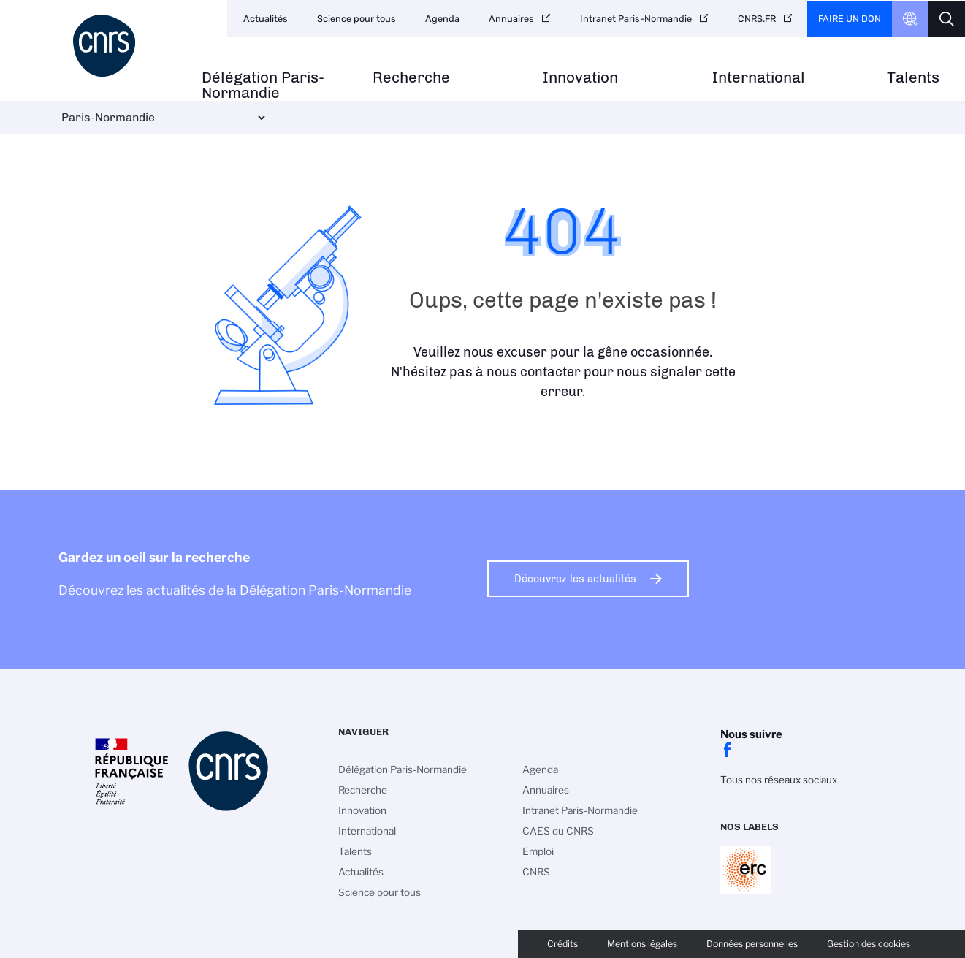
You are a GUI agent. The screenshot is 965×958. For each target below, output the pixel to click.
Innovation (580, 77)
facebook (728, 749)
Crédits (562, 943)
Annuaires (511, 18)
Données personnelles (752, 943)
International (758, 77)
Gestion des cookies (868, 943)
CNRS (536, 872)
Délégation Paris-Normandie (263, 85)
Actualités (265, 18)
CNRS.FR (757, 18)
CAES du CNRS (558, 831)
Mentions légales (642, 943)
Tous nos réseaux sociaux (778, 780)
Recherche (411, 77)
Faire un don (849, 18)
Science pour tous (356, 18)
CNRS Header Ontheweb (910, 19)
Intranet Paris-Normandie (636, 18)
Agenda (442, 18)
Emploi (538, 851)
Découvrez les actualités (575, 578)
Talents (913, 77)
